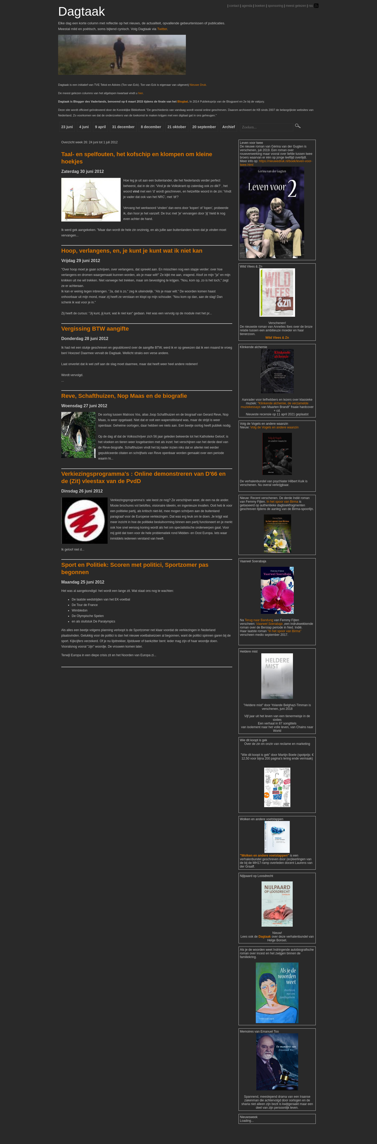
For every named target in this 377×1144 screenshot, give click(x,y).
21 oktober (188, 128)
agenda (247, 6)
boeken (260, 6)
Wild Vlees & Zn (277, 351)
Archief (244, 128)
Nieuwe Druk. (198, 84)
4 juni (87, 128)
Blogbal (182, 101)
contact (234, 6)
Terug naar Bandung (259, 634)
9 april (105, 128)
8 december (160, 128)
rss (311, 6)
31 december (130, 128)
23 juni (68, 128)
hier (140, 93)
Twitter (162, 29)
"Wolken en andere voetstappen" (264, 869)
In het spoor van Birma (282, 515)
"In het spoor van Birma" (284, 645)
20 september (217, 128)
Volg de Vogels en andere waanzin (274, 441)
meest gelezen (296, 6)
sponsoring (275, 6)
